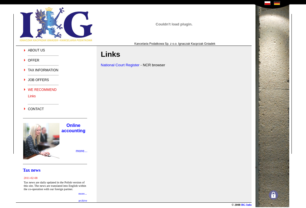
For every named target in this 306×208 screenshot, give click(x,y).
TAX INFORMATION (43, 70)
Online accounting (73, 128)
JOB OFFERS (38, 80)
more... (81, 151)
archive (82, 200)
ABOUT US (36, 50)
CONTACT (36, 109)
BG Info (246, 204)
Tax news (31, 170)
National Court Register (120, 65)
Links (32, 96)
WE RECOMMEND (42, 90)
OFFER (33, 60)
